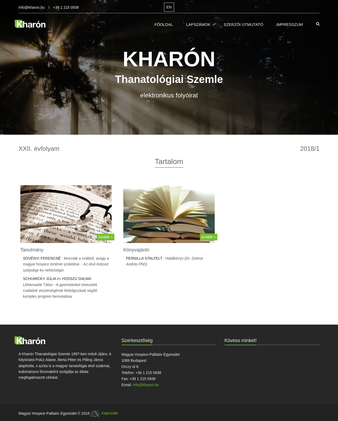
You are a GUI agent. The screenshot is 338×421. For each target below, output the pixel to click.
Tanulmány (31, 249)
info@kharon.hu (31, 7)
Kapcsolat (109, 413)
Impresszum (289, 24)
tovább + (105, 237)
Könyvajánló (136, 249)
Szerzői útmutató (243, 24)
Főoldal (163, 24)
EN (168, 7)
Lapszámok (198, 24)
